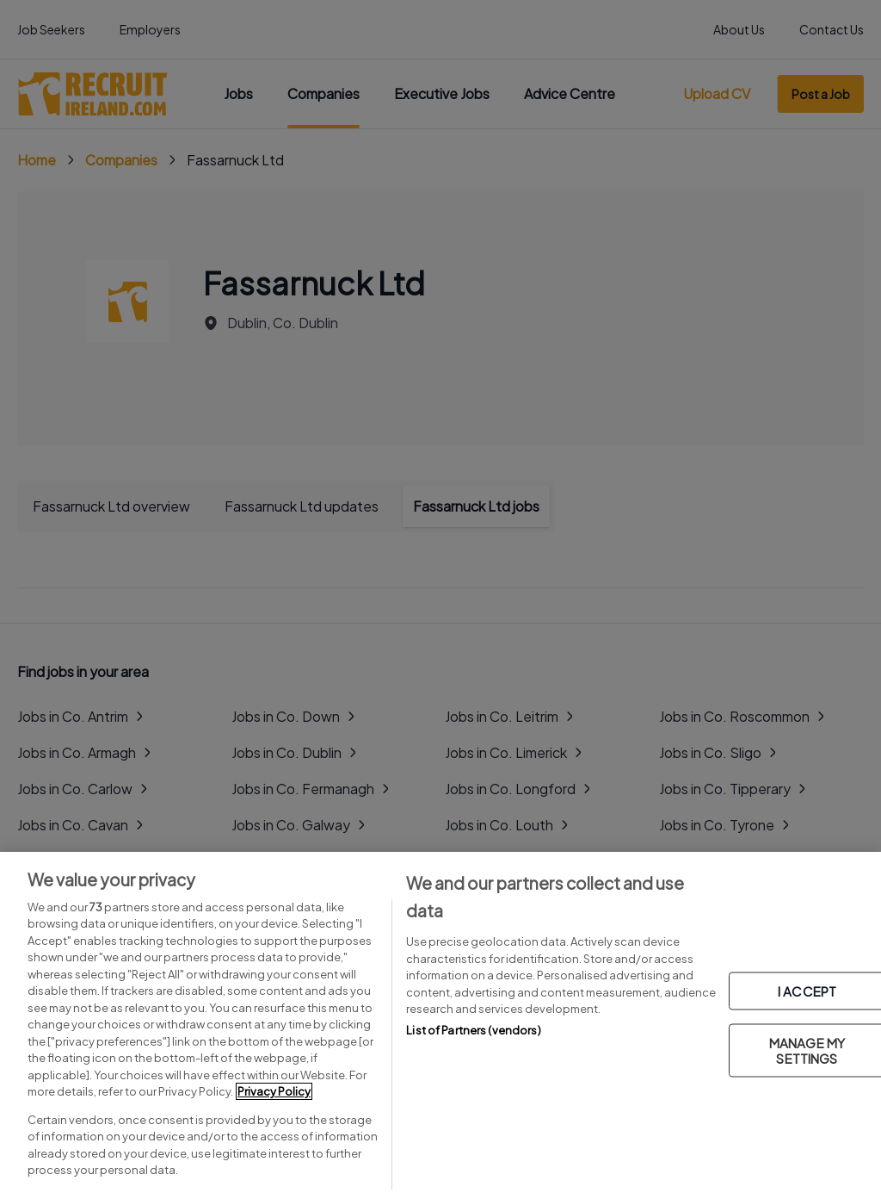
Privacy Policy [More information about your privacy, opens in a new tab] (274, 1091)
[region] (440, 1025)
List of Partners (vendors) (473, 1030)
